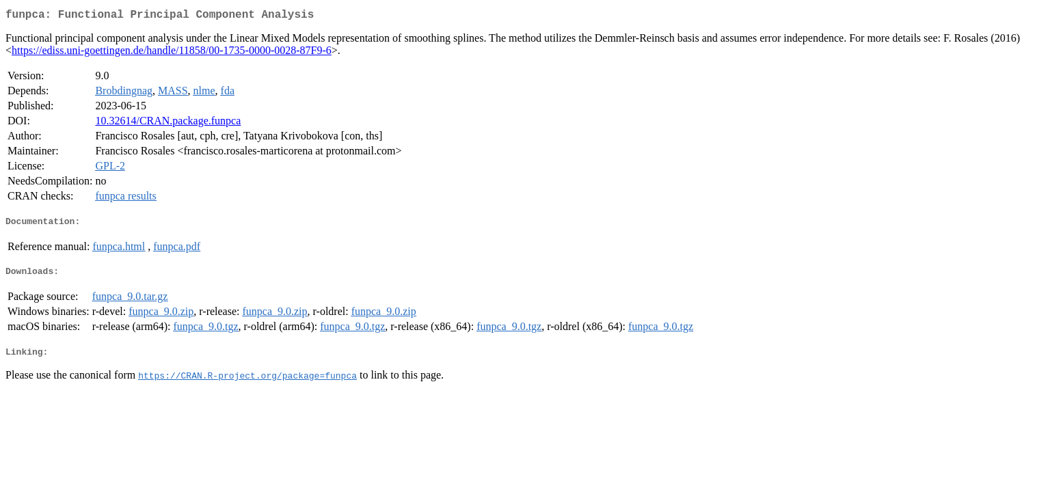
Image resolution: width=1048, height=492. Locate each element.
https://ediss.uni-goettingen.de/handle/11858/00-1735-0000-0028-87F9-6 (172, 53)
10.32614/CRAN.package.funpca (168, 123)
